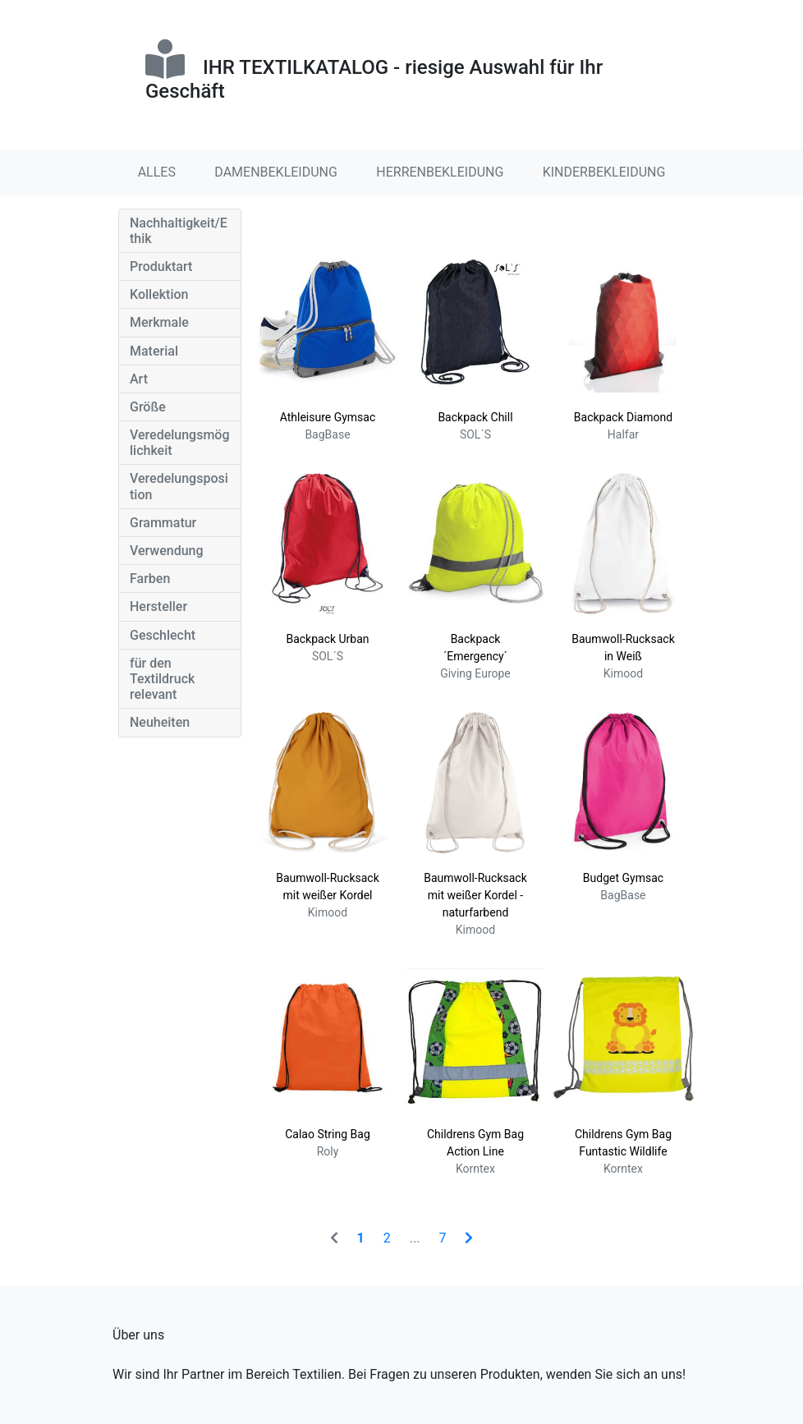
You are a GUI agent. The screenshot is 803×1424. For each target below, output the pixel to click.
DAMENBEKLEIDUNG (275, 172)
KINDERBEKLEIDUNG (604, 172)
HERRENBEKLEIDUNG (439, 172)
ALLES (157, 172)
